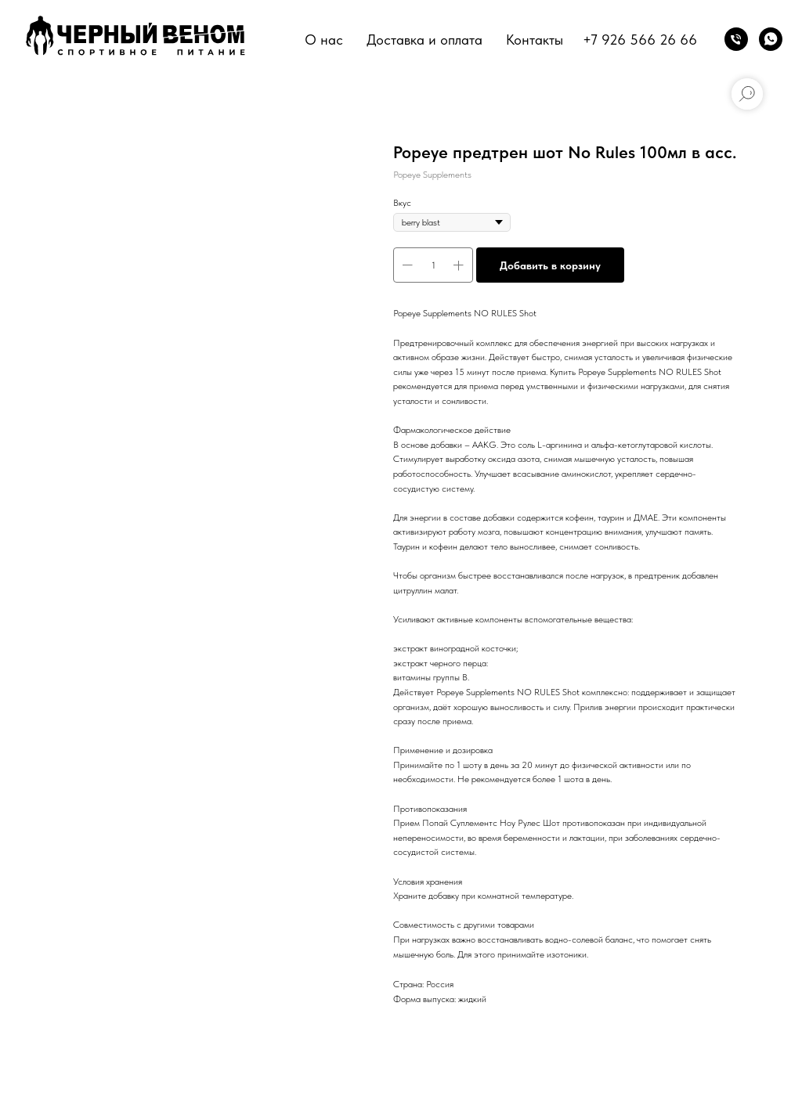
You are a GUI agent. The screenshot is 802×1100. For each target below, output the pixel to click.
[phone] (736, 39)
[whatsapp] (770, 39)
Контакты (534, 39)
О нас (324, 39)
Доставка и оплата (424, 39)
